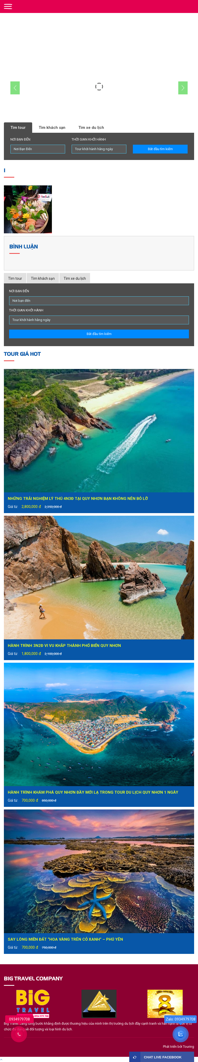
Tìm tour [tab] (15, 278)
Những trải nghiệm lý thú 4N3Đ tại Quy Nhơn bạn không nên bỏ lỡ (78, 498)
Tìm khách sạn (52, 127)
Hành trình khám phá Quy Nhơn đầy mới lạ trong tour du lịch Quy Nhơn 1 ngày (93, 792)
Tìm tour (18, 127)
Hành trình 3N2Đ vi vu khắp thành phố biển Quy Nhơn (64, 645)
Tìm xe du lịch (91, 127)
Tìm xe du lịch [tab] (75, 278)
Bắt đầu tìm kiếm (160, 149)
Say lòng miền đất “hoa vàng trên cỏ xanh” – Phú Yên (65, 939)
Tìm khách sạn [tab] (43, 278)
